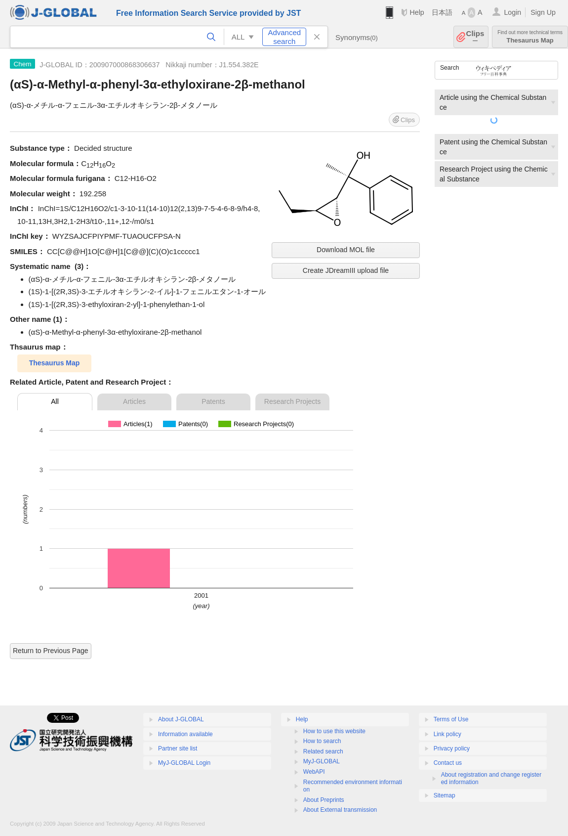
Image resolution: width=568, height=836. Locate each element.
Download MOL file (346, 250)
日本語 (442, 12)
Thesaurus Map (530, 37)
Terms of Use (451, 719)
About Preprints (323, 799)
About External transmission (340, 809)
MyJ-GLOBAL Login (184, 762)
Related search (323, 751)
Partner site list (177, 748)
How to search (322, 741)
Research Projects (292, 401)
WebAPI (314, 771)
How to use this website (334, 731)
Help (416, 12)
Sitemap (444, 795)
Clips (475, 36)
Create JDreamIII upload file (346, 270)
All (55, 401)
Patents (213, 401)
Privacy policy (452, 748)
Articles (134, 401)
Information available (185, 734)
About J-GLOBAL (181, 719)
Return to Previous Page (50, 651)
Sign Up (543, 12)
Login (512, 12)
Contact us (448, 762)
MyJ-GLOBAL (321, 761)
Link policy (447, 734)
